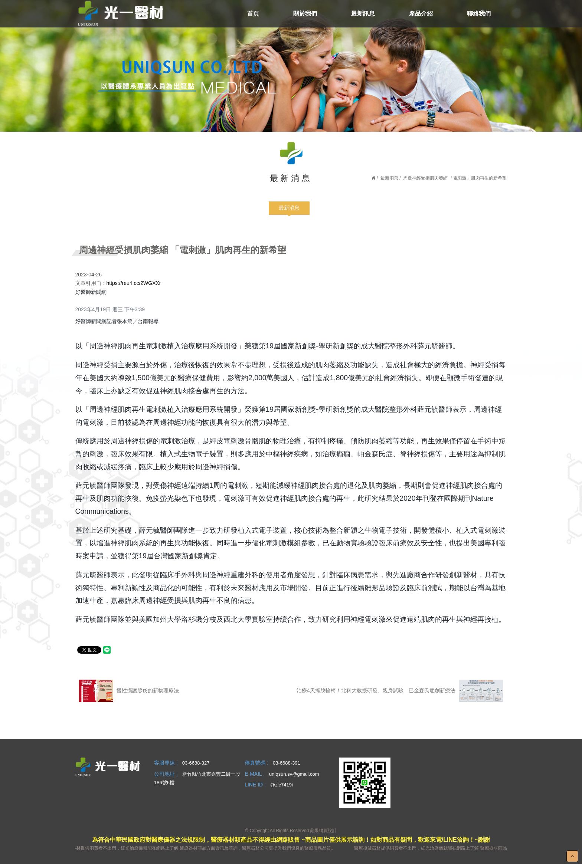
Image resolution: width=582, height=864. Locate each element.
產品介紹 (421, 13)
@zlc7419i (281, 785)
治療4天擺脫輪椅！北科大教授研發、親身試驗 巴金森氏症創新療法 (400, 691)
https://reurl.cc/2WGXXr (134, 283)
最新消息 (389, 178)
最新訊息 (363, 13)
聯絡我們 (479, 13)
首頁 (253, 13)
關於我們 (305, 13)
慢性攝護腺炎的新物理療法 (129, 691)
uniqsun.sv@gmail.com (294, 774)
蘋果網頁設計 (323, 830)
